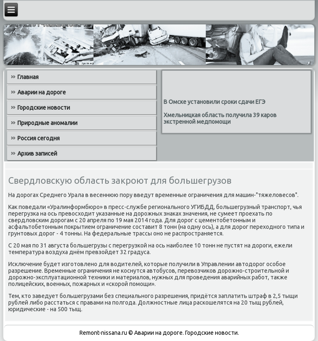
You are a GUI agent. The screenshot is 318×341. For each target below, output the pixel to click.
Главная (28, 77)
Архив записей (37, 153)
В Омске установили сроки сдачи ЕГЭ (214, 101)
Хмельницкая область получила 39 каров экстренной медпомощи (220, 118)
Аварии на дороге (41, 92)
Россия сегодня (38, 138)
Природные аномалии (47, 123)
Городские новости (43, 107)
